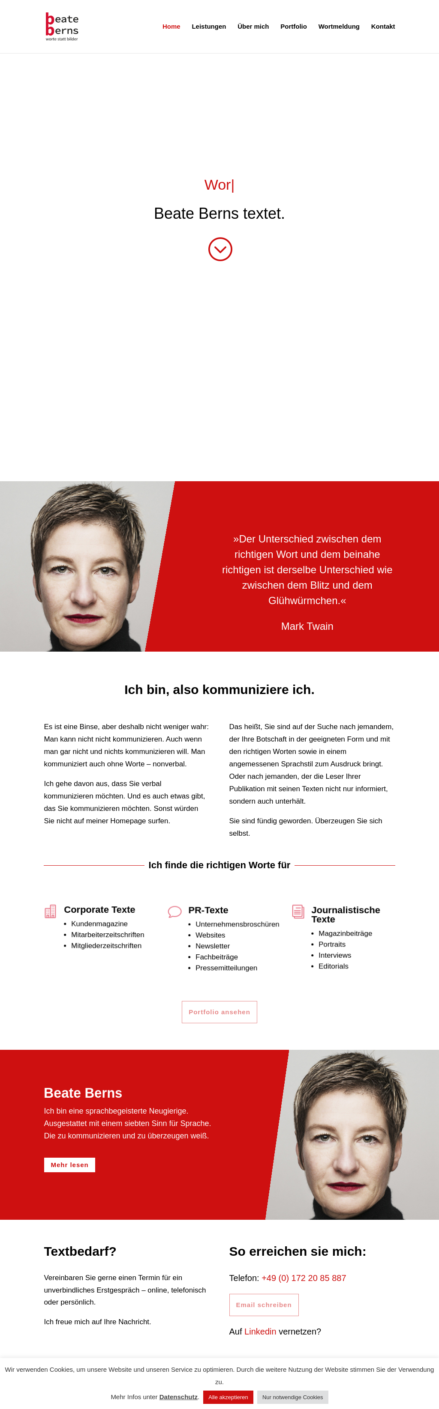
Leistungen (209, 27)
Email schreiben (264, 1304)
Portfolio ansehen (219, 1012)
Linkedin (260, 1331)
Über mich (253, 27)
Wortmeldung (339, 27)
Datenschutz (178, 1396)
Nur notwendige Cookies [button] (292, 1397)
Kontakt (383, 27)
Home (171, 27)
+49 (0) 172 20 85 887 (304, 1278)
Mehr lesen (69, 1164)
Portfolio (293, 27)
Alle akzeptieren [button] (228, 1397)
